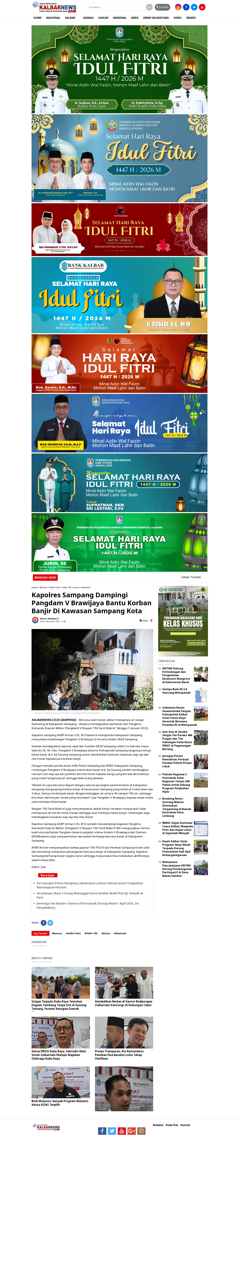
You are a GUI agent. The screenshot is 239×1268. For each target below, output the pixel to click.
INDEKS (191, 18)
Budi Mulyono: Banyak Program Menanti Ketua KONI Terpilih (60, 1103)
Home (35, 587)
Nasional (86, 587)
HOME (37, 18)
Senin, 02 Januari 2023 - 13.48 (53, 621)
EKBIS (135, 18)
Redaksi (158, 1125)
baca (144, 620)
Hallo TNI (67, 587)
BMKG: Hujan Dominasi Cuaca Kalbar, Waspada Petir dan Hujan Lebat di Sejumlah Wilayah (177, 828)
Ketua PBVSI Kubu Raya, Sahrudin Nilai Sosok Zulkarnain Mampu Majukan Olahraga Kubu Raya (59, 1054)
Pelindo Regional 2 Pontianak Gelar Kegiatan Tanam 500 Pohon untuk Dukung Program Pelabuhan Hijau (176, 782)
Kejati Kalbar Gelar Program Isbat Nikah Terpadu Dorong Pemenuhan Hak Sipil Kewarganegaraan (176, 848)
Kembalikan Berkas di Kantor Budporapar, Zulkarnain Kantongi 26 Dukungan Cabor (124, 1003)
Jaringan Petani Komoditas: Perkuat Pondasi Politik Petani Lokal (177, 761)
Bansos (43, 587)
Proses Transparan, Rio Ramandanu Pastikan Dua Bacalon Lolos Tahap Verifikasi (119, 1054)
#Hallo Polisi (73, 933)
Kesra (77, 587)
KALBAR (70, 18)
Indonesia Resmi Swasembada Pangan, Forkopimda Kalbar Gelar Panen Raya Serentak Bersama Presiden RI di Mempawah (179, 716)
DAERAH (88, 18)
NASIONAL (53, 18)
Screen (162, 7)
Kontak (185, 1125)
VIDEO (177, 18)
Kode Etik (172, 1125)
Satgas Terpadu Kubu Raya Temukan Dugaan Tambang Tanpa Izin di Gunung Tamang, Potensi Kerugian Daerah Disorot (59, 1006)
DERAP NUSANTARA (156, 18)
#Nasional (120, 933)
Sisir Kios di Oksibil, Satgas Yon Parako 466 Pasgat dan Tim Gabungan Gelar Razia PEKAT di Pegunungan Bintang (177, 740)
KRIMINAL (120, 18)
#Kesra (106, 933)
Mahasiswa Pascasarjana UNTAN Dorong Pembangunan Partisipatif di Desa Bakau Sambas (177, 869)
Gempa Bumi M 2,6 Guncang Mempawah (176, 690)
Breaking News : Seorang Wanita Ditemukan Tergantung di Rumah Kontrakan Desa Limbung (176, 807)
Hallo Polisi (54, 587)
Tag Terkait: (40, 933)
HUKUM (103, 18)
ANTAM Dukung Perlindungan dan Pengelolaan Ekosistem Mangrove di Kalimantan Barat (176, 675)
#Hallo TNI (91, 933)
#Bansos (57, 933)
